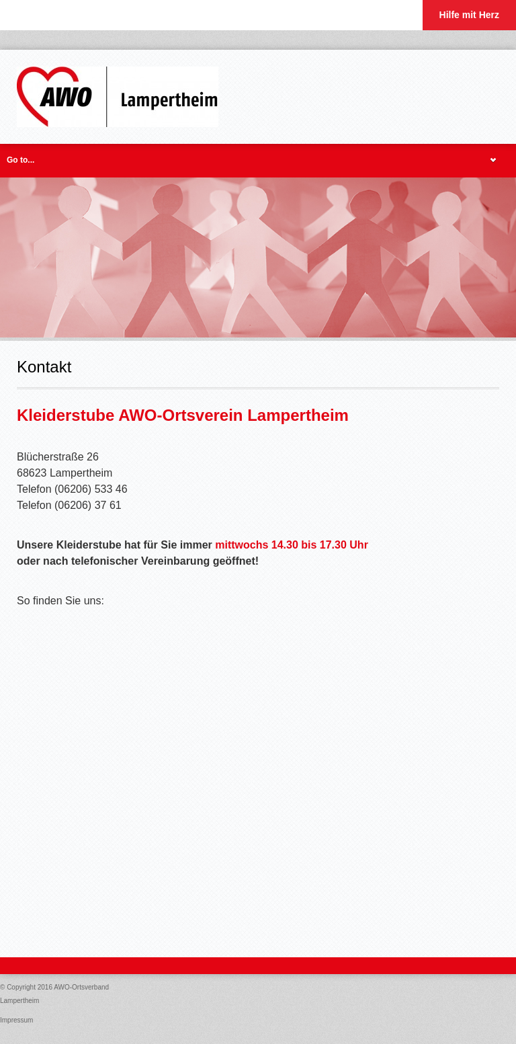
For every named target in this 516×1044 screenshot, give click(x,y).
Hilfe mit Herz (469, 14)
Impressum (16, 1020)
